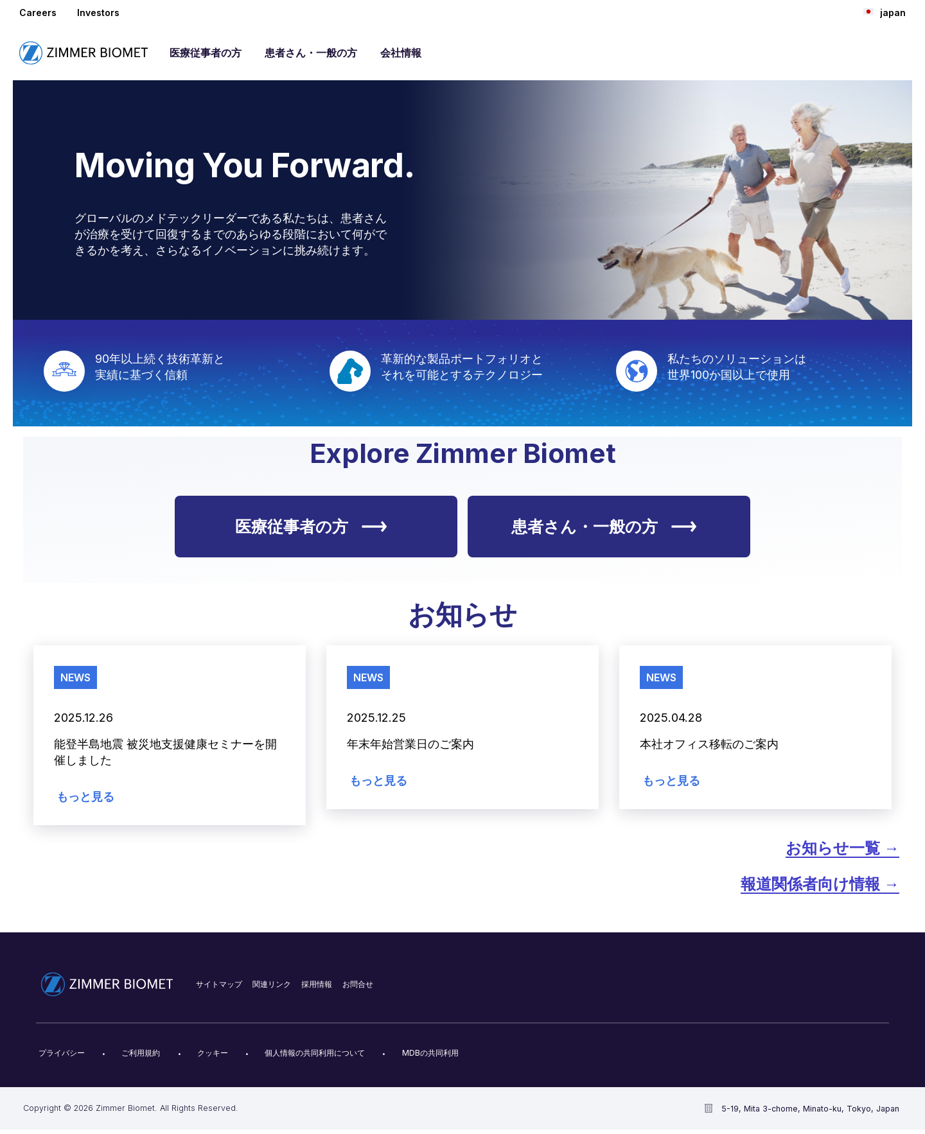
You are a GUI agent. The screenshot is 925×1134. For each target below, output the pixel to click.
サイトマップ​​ (219, 984)
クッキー (212, 1053)
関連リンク (271, 984)
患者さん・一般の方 (311, 52)
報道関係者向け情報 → (820, 884)
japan (884, 12)
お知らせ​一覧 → (842, 848)
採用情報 (316, 984)
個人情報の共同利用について (315, 1053)
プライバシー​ (62, 1053)
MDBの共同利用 (430, 1053)
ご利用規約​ (140, 1053)
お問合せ (357, 984)
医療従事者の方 (206, 52)
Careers (38, 12)
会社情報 (400, 52)
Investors (98, 12)
